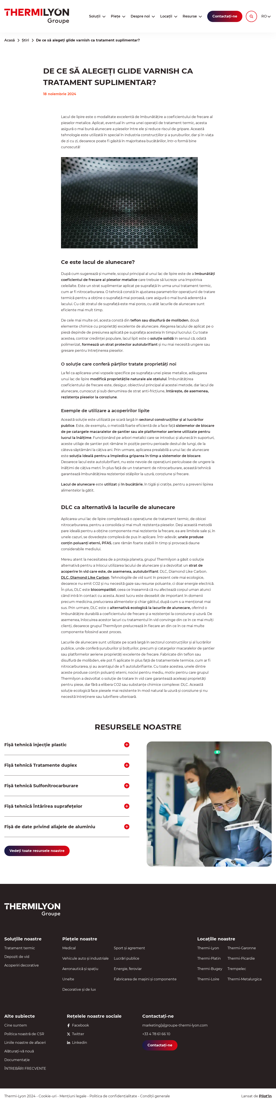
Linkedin (77, 1043)
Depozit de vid (16, 957)
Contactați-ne (224, 16)
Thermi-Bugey (209, 969)
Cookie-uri (47, 1096)
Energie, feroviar (128, 969)
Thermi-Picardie (241, 958)
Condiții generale (155, 1096)
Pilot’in (265, 1096)
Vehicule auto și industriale (85, 958)
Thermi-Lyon (208, 948)
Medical (69, 948)
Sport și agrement (129, 948)
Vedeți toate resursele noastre (36, 851)
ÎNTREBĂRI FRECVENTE (25, 1068)
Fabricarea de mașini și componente (145, 979)
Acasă (9, 40)
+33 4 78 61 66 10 (156, 1034)
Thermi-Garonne (241, 948)
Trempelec (236, 969)
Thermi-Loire (208, 979)
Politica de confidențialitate (113, 1096)
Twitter (75, 1034)
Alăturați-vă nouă (19, 1051)
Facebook (78, 1025)
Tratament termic (19, 948)
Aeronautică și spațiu (80, 969)
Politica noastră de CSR (24, 1034)
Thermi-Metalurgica (244, 979)
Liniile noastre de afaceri (25, 1043)
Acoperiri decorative (21, 965)
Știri (25, 40)
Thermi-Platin (209, 958)
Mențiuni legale (73, 1096)
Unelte (68, 979)
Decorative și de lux (79, 989)
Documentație (17, 1060)
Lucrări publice (126, 958)
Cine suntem (15, 1025)
